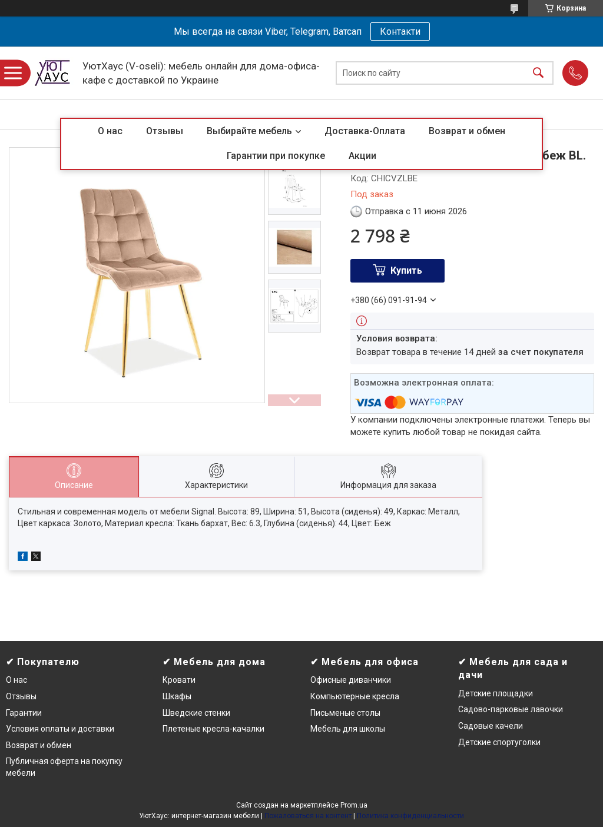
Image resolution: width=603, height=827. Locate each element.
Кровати (179, 680)
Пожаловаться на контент (308, 816)
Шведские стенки (196, 713)
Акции (362, 155)
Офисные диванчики (350, 680)
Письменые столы (345, 713)
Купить (406, 270)
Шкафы (177, 696)
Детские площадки (495, 693)
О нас (110, 131)
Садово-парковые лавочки (510, 709)
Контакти (400, 31)
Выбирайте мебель (249, 131)
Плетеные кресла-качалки (213, 728)
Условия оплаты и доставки (60, 728)
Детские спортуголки (499, 742)
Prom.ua (353, 805)
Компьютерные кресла (354, 696)
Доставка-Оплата (364, 131)
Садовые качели (490, 725)
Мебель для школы (347, 728)
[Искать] (538, 73)
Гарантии (24, 713)
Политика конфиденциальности (410, 816)
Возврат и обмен (467, 131)
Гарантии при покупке (276, 155)
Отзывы (164, 131)
